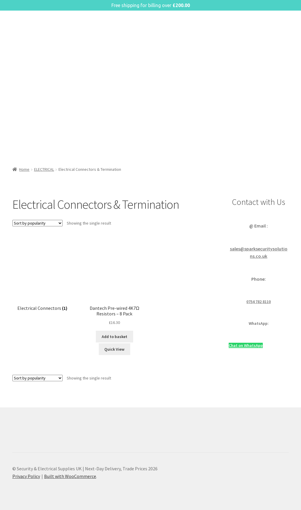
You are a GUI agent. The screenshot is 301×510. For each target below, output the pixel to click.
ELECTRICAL (44, 169)
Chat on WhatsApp (246, 345)
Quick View (114, 349)
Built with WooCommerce (70, 476)
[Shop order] (37, 223)
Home (24, 169)
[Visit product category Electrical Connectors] (42, 275)
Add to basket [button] (114, 336)
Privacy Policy (26, 476)
